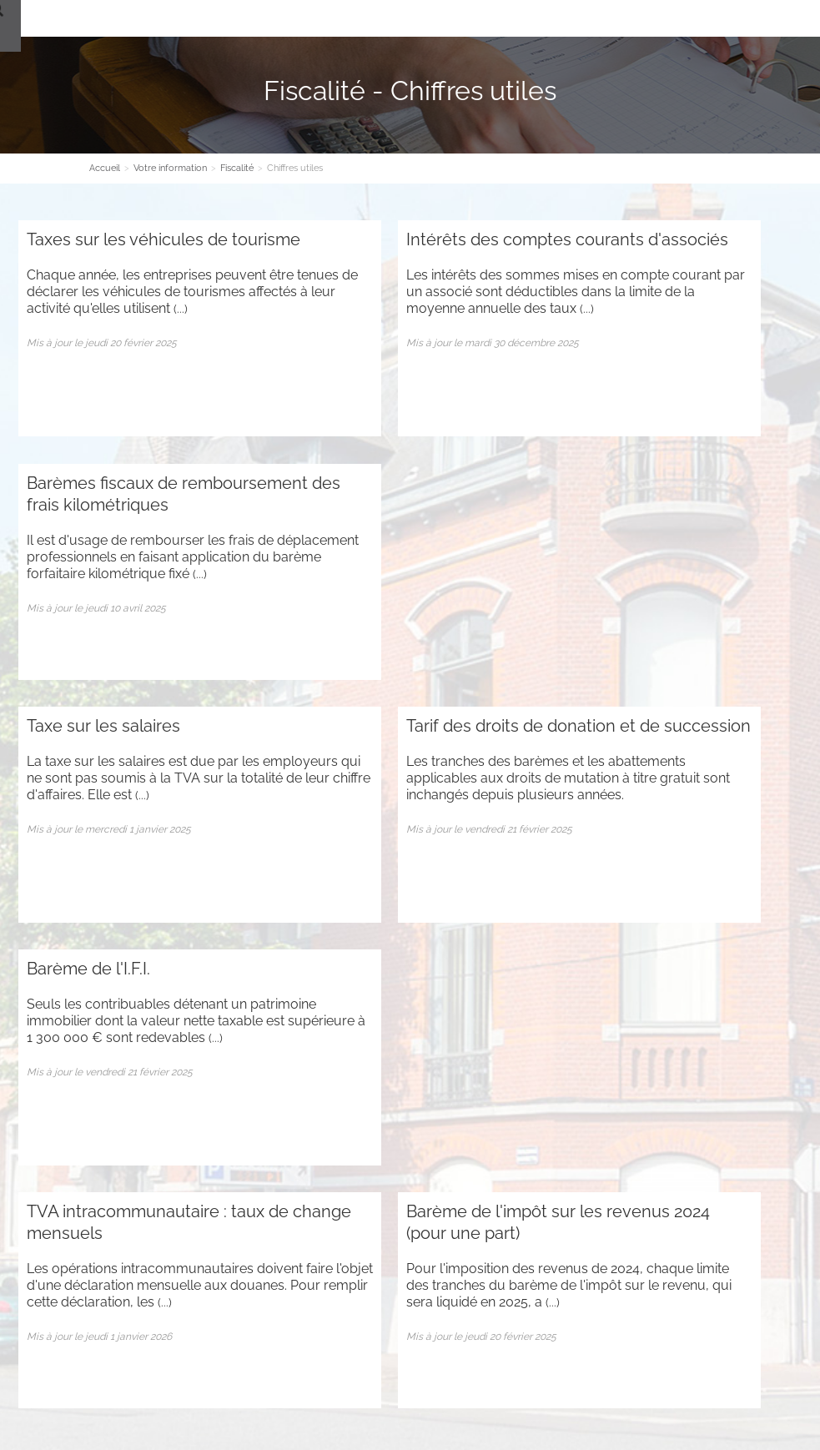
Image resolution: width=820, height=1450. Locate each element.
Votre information (411, 18)
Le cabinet (221, 18)
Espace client (570, 18)
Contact (495, 18)
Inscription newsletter (410, 1097)
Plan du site (47, 1205)
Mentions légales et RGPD (493, 1383)
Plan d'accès (361, 1333)
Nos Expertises (307, 18)
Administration (122, 1205)
